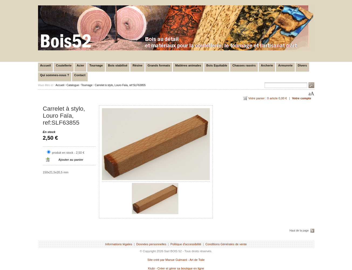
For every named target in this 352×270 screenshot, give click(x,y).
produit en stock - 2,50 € (68, 152)
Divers (302, 65)
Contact (80, 75)
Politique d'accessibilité (185, 244)
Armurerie (285, 65)
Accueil (45, 65)
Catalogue (73, 85)
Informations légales (118, 244)
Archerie (267, 65)
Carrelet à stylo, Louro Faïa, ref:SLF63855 (120, 85)
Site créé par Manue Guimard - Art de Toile (176, 259)
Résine (137, 65)
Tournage (96, 65)
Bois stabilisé (117, 65)
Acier (80, 65)
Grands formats (159, 65)
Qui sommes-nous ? (54, 75)
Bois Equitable (216, 65)
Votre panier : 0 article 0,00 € (267, 98)
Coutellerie (63, 65)
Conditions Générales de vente (226, 244)
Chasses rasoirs (243, 65)
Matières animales (188, 65)
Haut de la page (299, 230)
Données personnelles (151, 244)
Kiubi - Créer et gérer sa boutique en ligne (176, 268)
